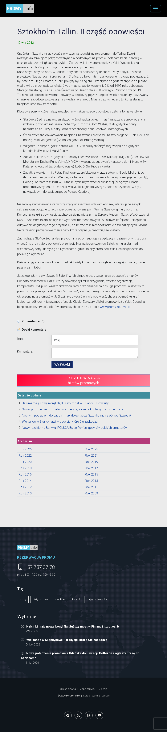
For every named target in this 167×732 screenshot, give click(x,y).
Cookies (105, 695)
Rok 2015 (91, 474)
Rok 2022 (25, 455)
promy (23, 599)
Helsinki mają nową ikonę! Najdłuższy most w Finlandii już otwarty (65, 403)
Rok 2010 (25, 493)
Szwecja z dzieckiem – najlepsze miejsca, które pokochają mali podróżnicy (72, 409)
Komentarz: (25, 351)
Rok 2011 (91, 487)
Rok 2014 (25, 481)
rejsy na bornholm (98, 599)
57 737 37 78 (41, 567)
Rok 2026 (25, 449)
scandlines (60, 599)
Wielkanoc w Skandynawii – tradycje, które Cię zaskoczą (60, 421)
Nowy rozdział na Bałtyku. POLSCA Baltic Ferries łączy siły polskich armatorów (75, 427)
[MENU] (155, 8)
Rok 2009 (91, 493)
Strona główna (68, 689)
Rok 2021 (91, 455)
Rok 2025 (91, 449)
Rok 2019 (91, 462)
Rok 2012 (25, 487)
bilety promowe (40, 599)
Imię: (20, 339)
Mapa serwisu (87, 689)
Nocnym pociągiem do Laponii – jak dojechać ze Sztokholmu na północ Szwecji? (76, 415)
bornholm (77, 599)
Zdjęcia (103, 689)
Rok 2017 (91, 468)
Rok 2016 (25, 474)
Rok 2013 (91, 481)
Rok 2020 (25, 462)
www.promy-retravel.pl (115, 307)
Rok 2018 (25, 468)
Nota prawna (90, 695)
